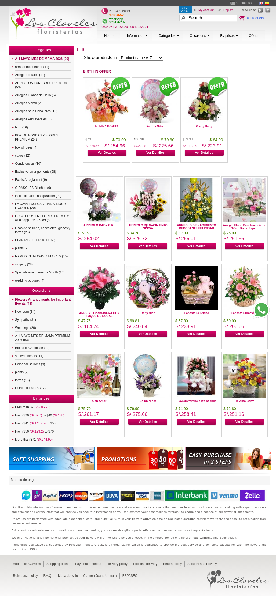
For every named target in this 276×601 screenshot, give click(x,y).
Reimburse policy (25, 576)
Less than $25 (32, 407)
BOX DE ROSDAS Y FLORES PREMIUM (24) (37, 137)
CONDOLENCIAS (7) (30, 388)
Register (228, 10)
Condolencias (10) (28, 163)
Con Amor (99, 400)
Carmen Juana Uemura (100, 576)
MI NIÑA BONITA (106, 126)
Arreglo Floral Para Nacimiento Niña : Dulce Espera (244, 227)
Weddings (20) (25, 328)
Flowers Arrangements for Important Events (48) (43, 301)
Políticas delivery (145, 564)
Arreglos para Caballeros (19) (36, 111)
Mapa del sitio (68, 576)
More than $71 (34, 439)
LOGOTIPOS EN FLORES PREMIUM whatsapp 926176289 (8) (42, 218)
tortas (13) (22, 380)
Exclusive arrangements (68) (35, 172)
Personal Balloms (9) (30, 364)
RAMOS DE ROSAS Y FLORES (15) (41, 256)
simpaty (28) (24, 264)
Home (109, 36)
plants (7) (21, 248)
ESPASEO (129, 576)
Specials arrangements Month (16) (39, 272)
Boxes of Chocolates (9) (32, 348)
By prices (229, 36)
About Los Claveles (27, 564)
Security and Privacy (202, 564)
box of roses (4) (26, 147)
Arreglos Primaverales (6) (33, 119)
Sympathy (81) (25, 320)
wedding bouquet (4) (29, 280)
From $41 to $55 (35, 423)
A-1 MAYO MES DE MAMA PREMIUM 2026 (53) (42, 338)
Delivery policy (117, 564)
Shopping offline (58, 564)
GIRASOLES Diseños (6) (33, 188)
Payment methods (88, 564)
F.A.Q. (47, 576)
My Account (206, 10)
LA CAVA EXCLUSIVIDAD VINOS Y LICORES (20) (40, 206)
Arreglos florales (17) (30, 75)
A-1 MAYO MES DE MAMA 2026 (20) (42, 59)
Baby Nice (148, 313)
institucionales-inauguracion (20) (38, 196)
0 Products (255, 18)
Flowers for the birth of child (197, 400)
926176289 (117, 22)
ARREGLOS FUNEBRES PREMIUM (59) (41, 85)
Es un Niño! (148, 400)
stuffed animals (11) (29, 356)
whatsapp (116, 19)
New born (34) (25, 312)
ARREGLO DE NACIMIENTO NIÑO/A (148, 227)
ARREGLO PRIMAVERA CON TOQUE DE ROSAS (99, 314)
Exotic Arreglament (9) (31, 180)
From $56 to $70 (34, 431)
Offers (253, 36)
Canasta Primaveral (244, 313)
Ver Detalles (107, 152)
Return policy (172, 564)
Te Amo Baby (244, 400)
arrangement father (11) (32, 67)
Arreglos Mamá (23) (29, 103)
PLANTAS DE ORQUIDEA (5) (36, 240)
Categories (169, 36)
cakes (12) (22, 155)
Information (137, 36)
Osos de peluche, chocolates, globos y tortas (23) (42, 230)
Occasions (200, 36)
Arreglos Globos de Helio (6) (35, 95)
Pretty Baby (204, 126)
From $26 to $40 (39, 415)
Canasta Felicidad (196, 313)
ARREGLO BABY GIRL (99, 225)
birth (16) (21, 127)
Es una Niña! (155, 126)
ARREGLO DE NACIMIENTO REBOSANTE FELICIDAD (196, 227)
